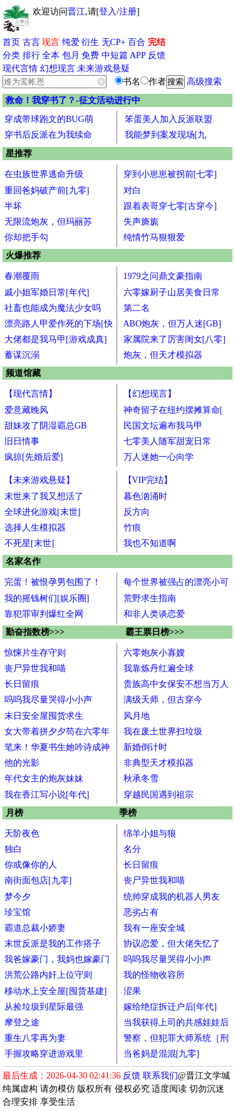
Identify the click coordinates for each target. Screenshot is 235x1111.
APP (138, 55)
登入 (108, 11)
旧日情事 (21, 441)
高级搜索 (204, 81)
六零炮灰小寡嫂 (154, 652)
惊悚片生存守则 (35, 652)
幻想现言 (57, 68)
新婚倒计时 (145, 747)
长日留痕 (21, 684)
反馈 (156, 55)
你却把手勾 (26, 237)
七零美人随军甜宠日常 (167, 441)
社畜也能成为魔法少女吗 (52, 308)
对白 (132, 190)
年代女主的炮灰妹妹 (43, 778)
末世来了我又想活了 (43, 496)
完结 (156, 42)
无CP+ (114, 42)
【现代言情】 (30, 393)
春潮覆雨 (21, 276)
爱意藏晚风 (26, 410)
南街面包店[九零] (37, 880)
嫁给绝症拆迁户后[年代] (170, 1007)
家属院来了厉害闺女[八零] (174, 339)
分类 (11, 55)
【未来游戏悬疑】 (39, 480)
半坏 (13, 206)
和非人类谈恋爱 (154, 614)
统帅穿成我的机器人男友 (171, 896)
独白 (13, 849)
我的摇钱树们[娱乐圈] (46, 598)
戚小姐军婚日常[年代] (46, 292)
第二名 (136, 308)
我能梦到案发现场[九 (166, 135)
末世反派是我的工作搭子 (52, 943)
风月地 (136, 716)
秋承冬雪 (141, 778)
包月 (71, 55)
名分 (132, 849)
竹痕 (132, 527)
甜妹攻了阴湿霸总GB (45, 425)
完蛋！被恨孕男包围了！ (52, 582)
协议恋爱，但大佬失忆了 (171, 943)
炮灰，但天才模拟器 (162, 355)
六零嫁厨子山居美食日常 (171, 292)
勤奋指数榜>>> (35, 632)
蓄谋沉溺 (21, 355)
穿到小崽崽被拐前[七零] (170, 174)
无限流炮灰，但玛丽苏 (48, 221)
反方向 (136, 512)
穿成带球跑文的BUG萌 (48, 119)
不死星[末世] (29, 543)
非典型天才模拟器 (158, 763)
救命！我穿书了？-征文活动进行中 (73, 100)
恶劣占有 (141, 912)
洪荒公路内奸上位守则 (48, 975)
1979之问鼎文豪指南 (162, 276)
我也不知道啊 (149, 543)
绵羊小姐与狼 (149, 833)
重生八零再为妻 (35, 1038)
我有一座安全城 (154, 928)
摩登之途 (21, 1022)
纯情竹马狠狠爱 (154, 237)
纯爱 (71, 42)
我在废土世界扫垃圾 (162, 731)
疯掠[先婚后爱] (33, 457)
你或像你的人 (30, 865)
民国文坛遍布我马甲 (162, 425)
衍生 (90, 42)
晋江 (76, 11)
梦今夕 (17, 896)
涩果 (132, 991)
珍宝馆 (17, 912)
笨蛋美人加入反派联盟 (168, 119)
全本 (51, 55)
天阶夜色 (21, 833)
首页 (11, 42)
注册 (128, 11)
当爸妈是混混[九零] (161, 1053)
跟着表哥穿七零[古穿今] (170, 206)
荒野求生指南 (149, 598)
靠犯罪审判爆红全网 (43, 614)
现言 (51, 42)
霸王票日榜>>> (154, 632)
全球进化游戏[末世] (42, 512)
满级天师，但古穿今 (162, 699)
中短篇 (115, 55)
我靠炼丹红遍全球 (158, 668)
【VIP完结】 (148, 480)
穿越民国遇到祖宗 (158, 794)
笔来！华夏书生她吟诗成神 (57, 747)
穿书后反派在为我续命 (48, 135)
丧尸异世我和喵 (35, 668)
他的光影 (21, 763)
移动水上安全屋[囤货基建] (55, 991)
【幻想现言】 (149, 393)
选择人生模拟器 (35, 527)
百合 (136, 42)
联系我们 (160, 1075)
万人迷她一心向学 (158, 457)
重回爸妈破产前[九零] (46, 190)
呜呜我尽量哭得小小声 (48, 699)
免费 (90, 55)
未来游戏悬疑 (103, 68)
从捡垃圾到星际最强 (43, 1007)
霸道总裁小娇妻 (35, 928)
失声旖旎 (141, 221)
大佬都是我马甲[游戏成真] (55, 339)
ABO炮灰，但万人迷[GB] (172, 323)
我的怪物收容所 (154, 975)
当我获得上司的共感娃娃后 (176, 1022)
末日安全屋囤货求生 (43, 716)
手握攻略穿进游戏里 (43, 1053)
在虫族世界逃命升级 (43, 174)
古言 (31, 42)
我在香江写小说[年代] (46, 794)
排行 (31, 55)
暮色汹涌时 (145, 496)
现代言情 (20, 68)
